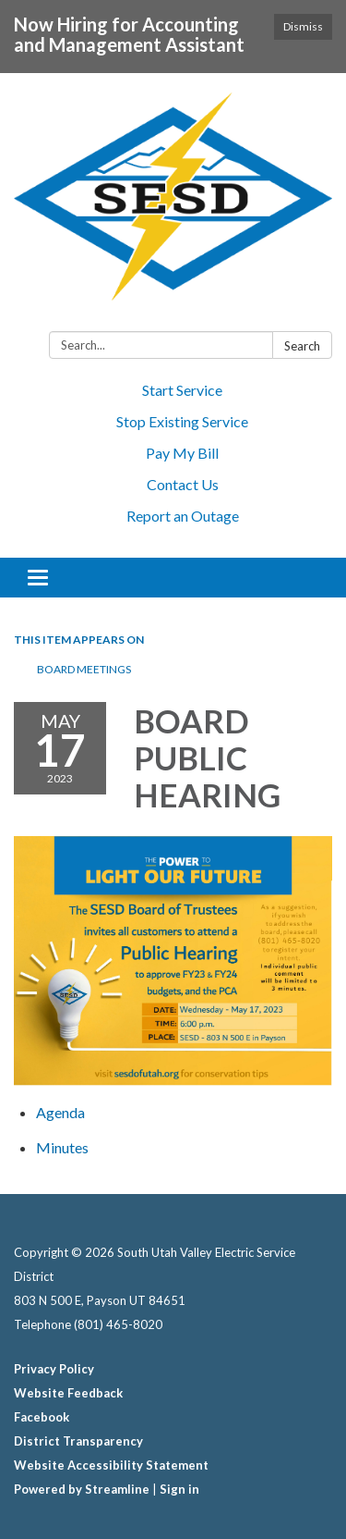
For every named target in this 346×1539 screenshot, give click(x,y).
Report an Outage (182, 515)
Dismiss (303, 26)
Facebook (41, 1417)
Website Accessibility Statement (111, 1465)
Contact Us (183, 484)
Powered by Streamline (81, 1489)
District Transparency (78, 1441)
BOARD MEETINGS (84, 669)
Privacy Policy (54, 1368)
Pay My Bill (182, 453)
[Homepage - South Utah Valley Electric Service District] (173, 206)
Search (302, 346)
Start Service (182, 390)
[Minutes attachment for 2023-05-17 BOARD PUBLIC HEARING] (62, 1147)
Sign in (179, 1489)
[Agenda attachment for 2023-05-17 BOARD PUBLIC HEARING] (60, 1112)
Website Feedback (68, 1392)
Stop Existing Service (182, 421)
